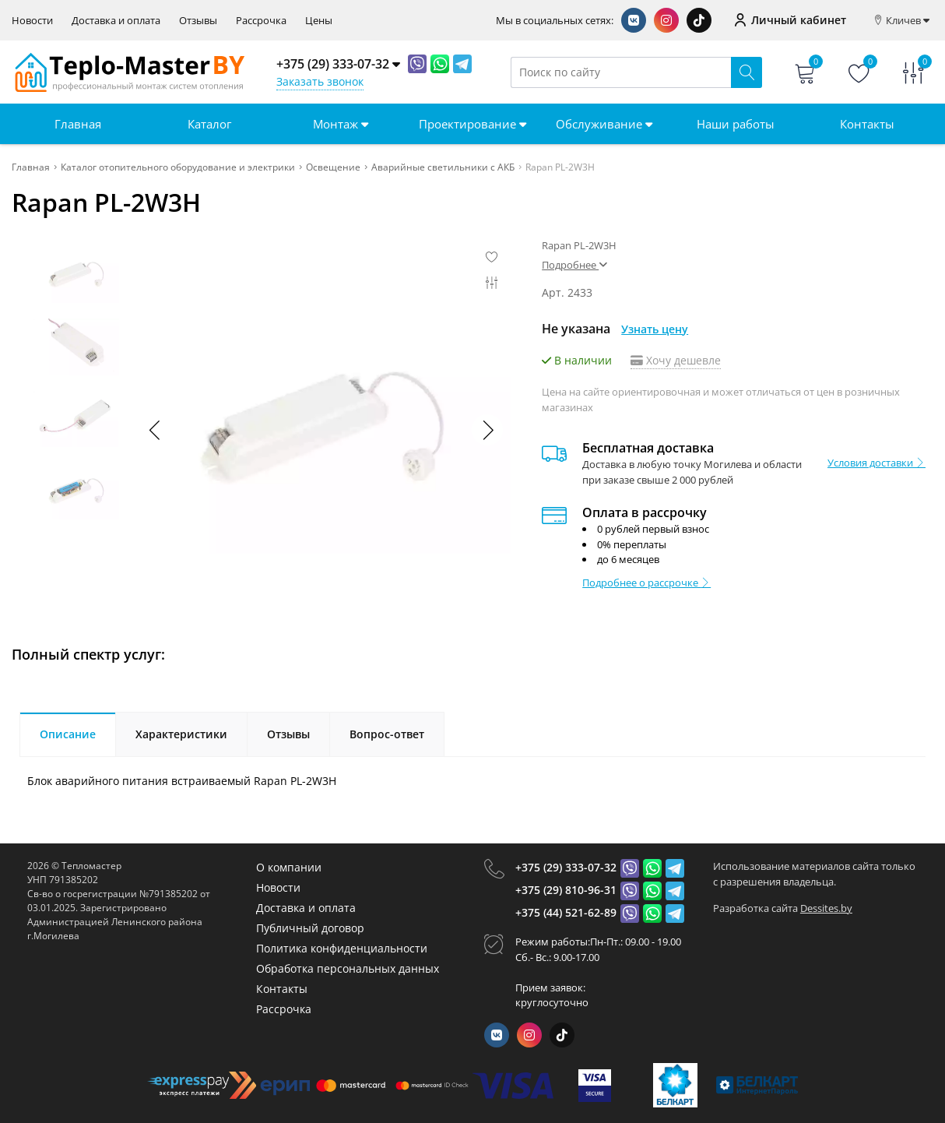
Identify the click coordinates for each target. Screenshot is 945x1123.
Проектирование (472, 124)
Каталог (209, 124)
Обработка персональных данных (347, 968)
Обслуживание (604, 124)
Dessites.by (826, 908)
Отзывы (198, 21)
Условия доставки (876, 463)
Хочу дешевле (676, 360)
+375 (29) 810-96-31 (566, 889)
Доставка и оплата (116, 21)
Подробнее (574, 265)
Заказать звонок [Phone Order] (320, 81)
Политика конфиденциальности (341, 948)
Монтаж (340, 124)
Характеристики (181, 734)
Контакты (867, 124)
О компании (288, 867)
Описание (68, 734)
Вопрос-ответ (387, 734)
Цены (318, 21)
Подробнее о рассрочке (646, 583)
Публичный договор (310, 928)
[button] (487, 430)
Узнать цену (654, 329)
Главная (77, 124)
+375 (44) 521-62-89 (566, 912)
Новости (32, 21)
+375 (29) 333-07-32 (566, 867)
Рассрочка (261, 21)
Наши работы (736, 124)
